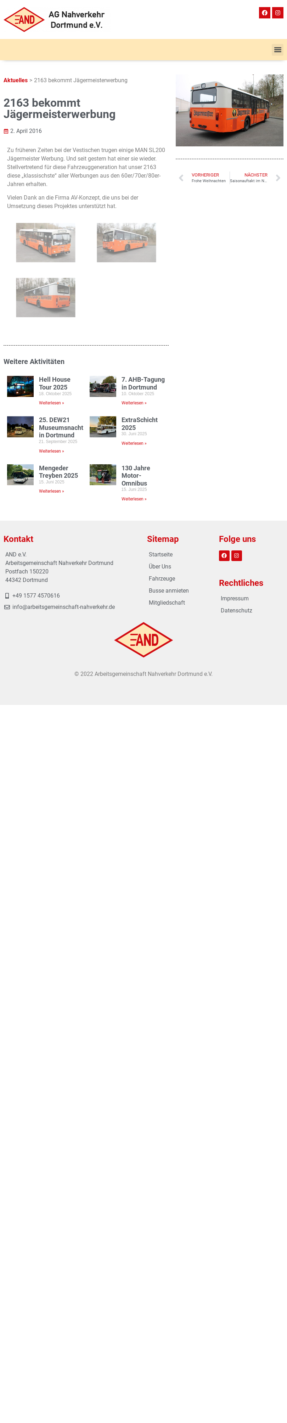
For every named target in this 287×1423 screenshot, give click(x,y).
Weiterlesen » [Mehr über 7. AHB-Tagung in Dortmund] (134, 402)
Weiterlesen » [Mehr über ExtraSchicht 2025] (134, 443)
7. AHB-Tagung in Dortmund (143, 383)
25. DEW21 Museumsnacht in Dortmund (61, 427)
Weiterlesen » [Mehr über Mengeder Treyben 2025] (51, 491)
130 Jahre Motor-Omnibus (136, 475)
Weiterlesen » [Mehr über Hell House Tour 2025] (51, 402)
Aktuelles (16, 80)
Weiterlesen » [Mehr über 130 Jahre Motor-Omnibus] (134, 499)
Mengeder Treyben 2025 (58, 472)
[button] (277, 50)
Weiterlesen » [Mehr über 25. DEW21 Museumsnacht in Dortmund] (51, 451)
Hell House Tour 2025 (55, 383)
